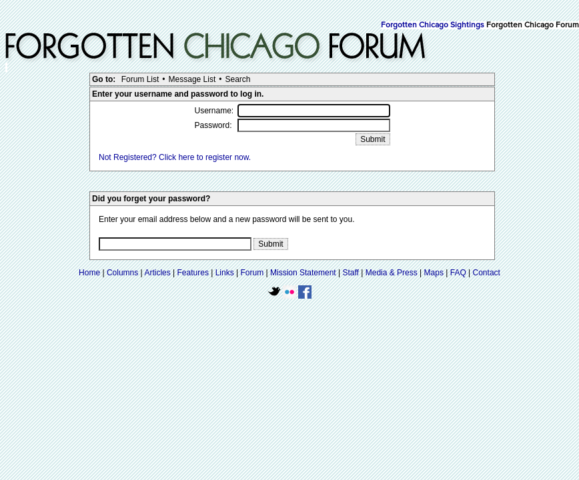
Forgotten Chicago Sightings (432, 25)
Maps (434, 272)
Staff (350, 272)
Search (237, 79)
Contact (486, 272)
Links (224, 272)
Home (89, 272)
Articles (157, 272)
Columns (122, 272)
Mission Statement (303, 272)
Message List (192, 79)
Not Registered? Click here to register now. (175, 157)
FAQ (458, 272)
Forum (252, 272)
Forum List (140, 79)
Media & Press (392, 272)
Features (193, 272)
